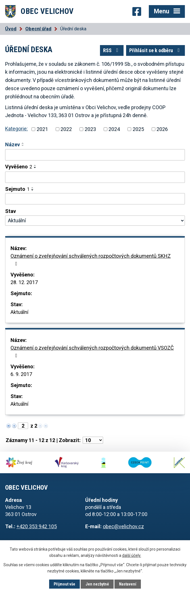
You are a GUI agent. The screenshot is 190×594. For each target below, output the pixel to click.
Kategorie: (16, 129)
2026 (162, 129)
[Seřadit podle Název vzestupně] (23, 143)
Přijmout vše (64, 584)
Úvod (10, 28)
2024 (114, 129)
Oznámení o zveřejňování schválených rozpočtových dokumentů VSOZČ (92, 351)
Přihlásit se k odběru (155, 50)
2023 (90, 129)
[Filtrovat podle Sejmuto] (95, 198)
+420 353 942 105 (36, 526)
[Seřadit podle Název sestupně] (23, 145)
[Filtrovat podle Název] (95, 154)
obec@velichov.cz (123, 526)
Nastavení (127, 584)
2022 (66, 129)
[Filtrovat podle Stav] (95, 220)
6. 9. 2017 (21, 374)
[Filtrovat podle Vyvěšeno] (95, 177)
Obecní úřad (38, 28)
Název (12, 144)
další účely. (131, 555)
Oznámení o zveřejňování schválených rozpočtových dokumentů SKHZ (91, 259)
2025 (138, 129)
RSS (112, 50)
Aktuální (19, 312)
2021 (42, 129)
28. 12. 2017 (24, 282)
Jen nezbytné (97, 584)
